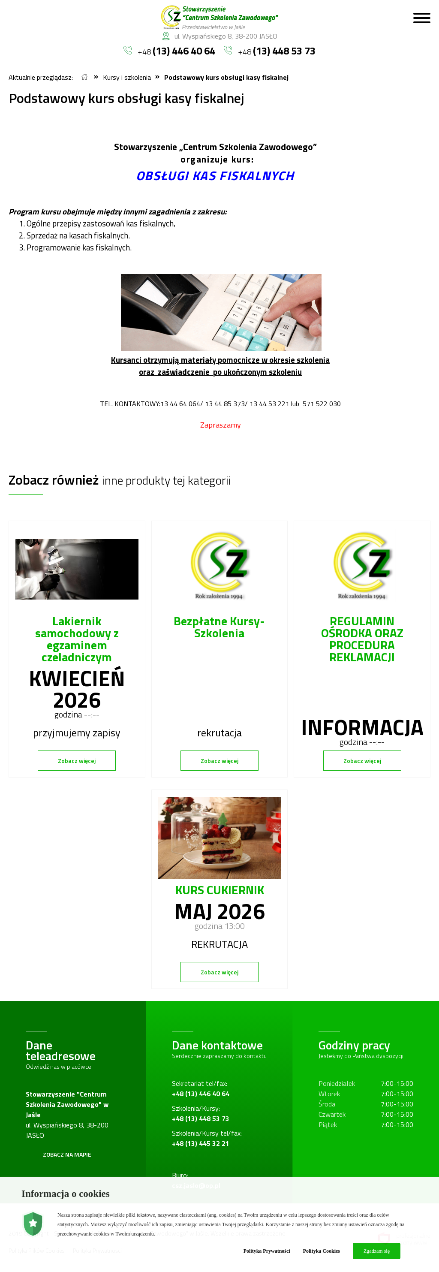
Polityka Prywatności (267, 1251)
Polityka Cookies (321, 1251)
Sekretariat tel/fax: (200, 1088)
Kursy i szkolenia (127, 77)
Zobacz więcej (77, 760)
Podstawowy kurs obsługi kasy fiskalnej (226, 77)
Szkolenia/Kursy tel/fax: (207, 1138)
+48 (169, 50)
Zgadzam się (377, 1251)
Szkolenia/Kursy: (200, 1113)
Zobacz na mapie (67, 1154)
